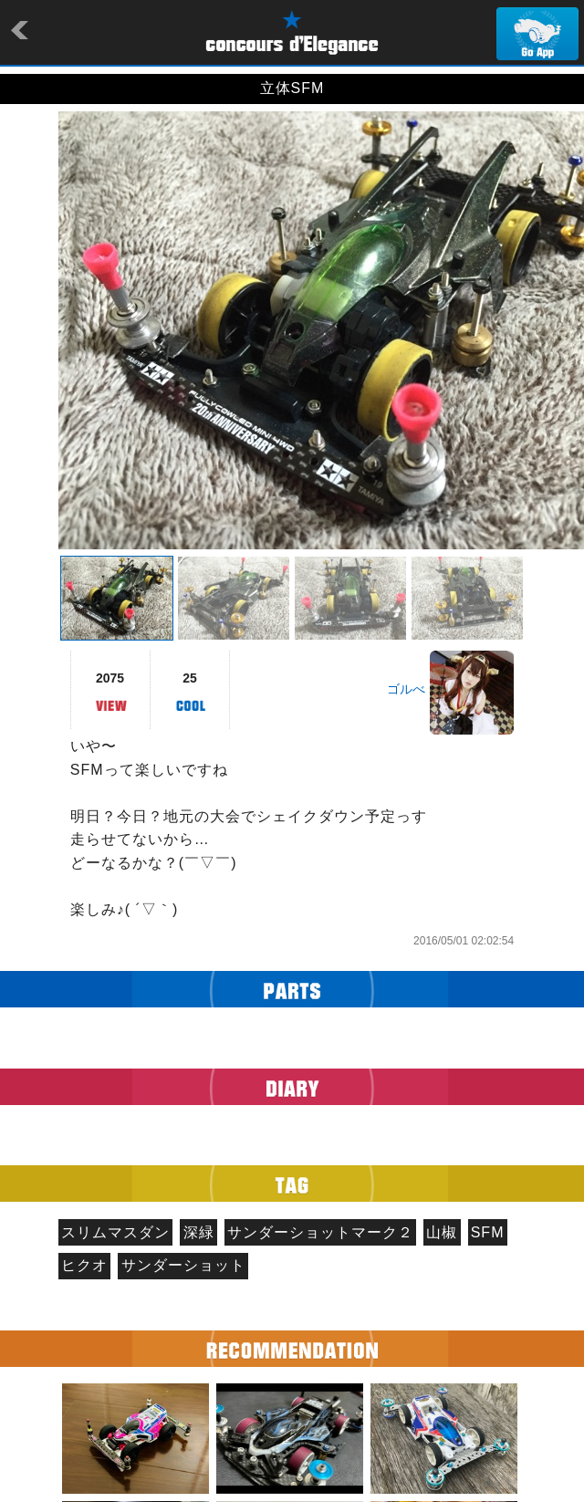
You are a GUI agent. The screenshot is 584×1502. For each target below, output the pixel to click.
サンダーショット (183, 1265)
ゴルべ (406, 689)
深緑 (198, 1232)
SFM (488, 1232)
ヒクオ (84, 1265)
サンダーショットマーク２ (320, 1232)
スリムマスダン (115, 1232)
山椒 (441, 1232)
